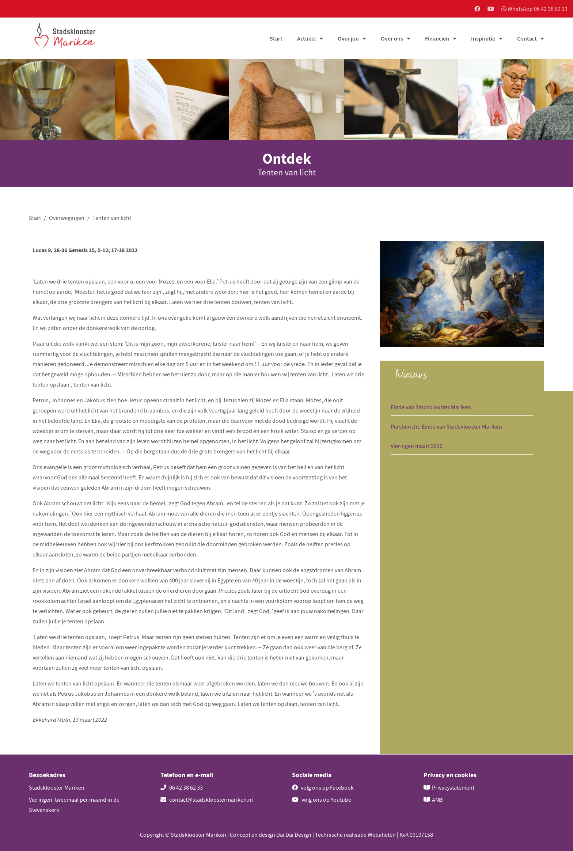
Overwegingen (66, 218)
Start (276, 39)
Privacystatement (453, 787)
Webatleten (382, 834)
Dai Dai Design (293, 834)
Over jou (348, 39)
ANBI (438, 799)
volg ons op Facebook (323, 787)
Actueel (306, 39)
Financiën (437, 39)
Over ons (392, 39)
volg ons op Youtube (321, 799)
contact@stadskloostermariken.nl (206, 799)
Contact (527, 39)
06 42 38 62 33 (181, 787)
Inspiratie (483, 39)
